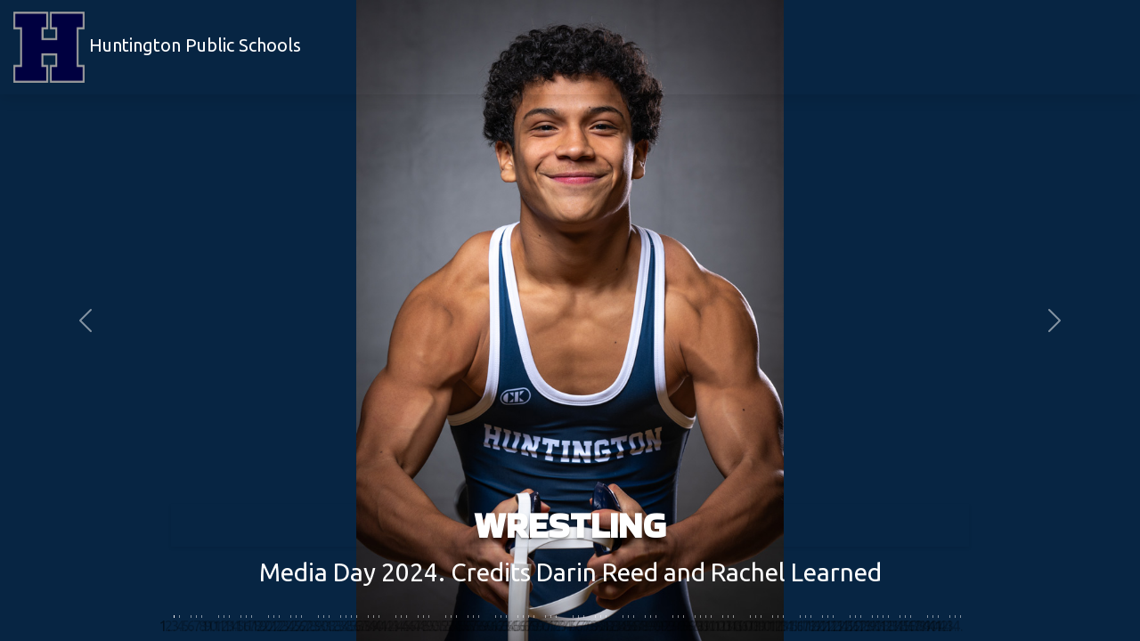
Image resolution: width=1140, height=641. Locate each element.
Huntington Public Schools (157, 47)
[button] (85, 320)
